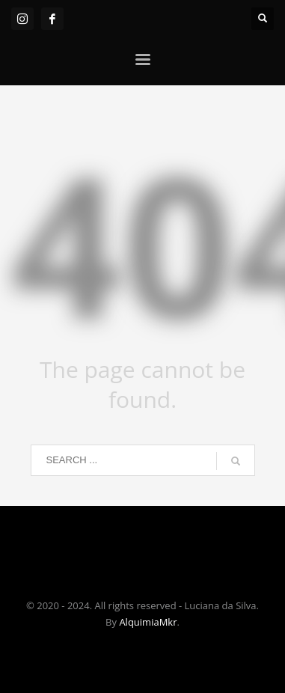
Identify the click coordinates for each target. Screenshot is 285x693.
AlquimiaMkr (148, 622)
